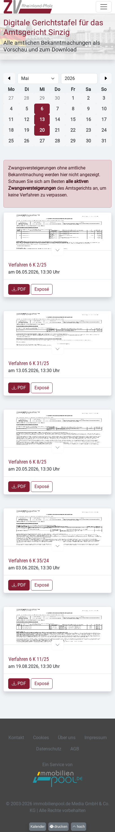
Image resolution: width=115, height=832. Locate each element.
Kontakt (16, 737)
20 (42, 130)
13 (42, 119)
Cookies (41, 737)
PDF (19, 289)
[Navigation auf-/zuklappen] (104, 6)
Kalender (38, 826)
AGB (74, 749)
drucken (58, 826)
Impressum (95, 737)
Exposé (41, 289)
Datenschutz (48, 749)
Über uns (66, 737)
